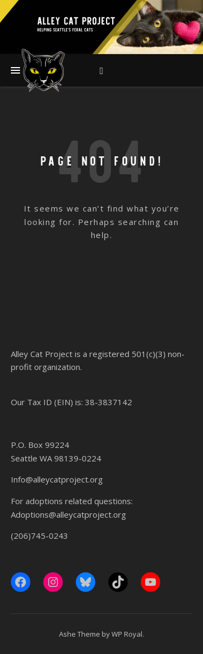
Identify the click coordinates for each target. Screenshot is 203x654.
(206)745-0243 (39, 535)
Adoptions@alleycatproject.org (68, 514)
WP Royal (127, 634)
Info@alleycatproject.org (57, 479)
